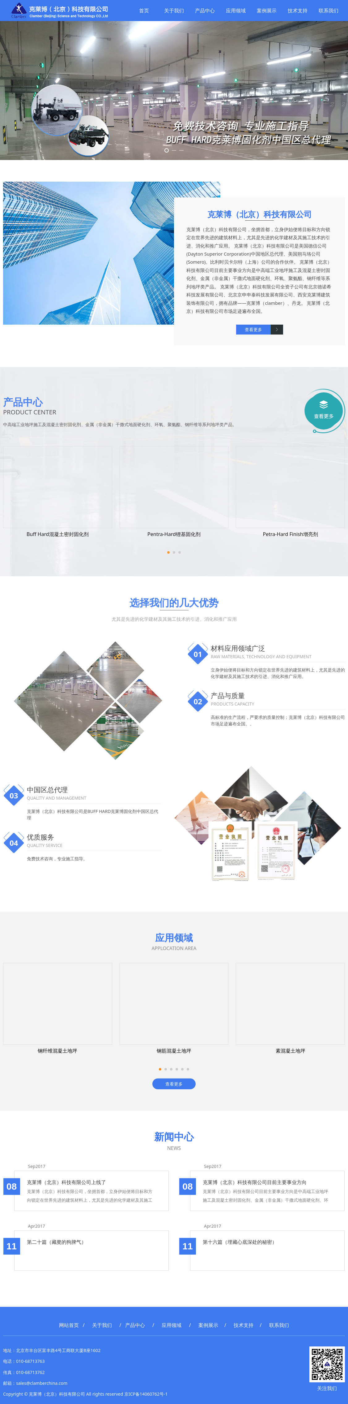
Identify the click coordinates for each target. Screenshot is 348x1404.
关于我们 (173, 10)
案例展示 (266, 10)
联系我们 (328, 10)
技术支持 (297, 10)
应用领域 (235, 10)
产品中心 (204, 10)
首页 (143, 10)
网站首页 (69, 1325)
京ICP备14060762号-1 (146, 1394)
